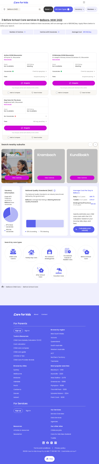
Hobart (16, 397)
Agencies (54, 421)
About (36, 314)
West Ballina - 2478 (58, 378)
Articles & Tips (19, 356)
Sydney (16, 370)
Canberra (17, 389)
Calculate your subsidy (83, 229)
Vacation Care (58, 276)
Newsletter (18, 434)
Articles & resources (21, 430)
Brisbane (17, 378)
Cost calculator (19, 344)
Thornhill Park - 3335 (59, 389)
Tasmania (54, 361)
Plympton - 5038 (57, 385)
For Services (21, 403)
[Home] (2, 287)
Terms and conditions (42, 448)
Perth (16, 385)
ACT (52, 353)
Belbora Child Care (13, 287)
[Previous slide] (90, 144)
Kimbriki (12, 154)
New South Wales (57, 334)
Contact (44, 314)
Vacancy (79, 9)
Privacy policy (60, 448)
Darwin (16, 393)
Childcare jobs (56, 430)
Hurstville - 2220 (57, 374)
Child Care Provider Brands (24, 360)
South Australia (56, 345)
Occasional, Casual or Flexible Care (67, 258)
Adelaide (17, 381)
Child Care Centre (13, 258)
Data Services (56, 417)
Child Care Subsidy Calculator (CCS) (27, 340)
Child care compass (21, 348)
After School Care (40, 276)
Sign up (18, 331)
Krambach (46, 154)
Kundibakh (79, 154)
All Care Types (63, 9)
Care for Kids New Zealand (61, 434)
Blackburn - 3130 (57, 370)
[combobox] (22, 9)
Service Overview (57, 414)
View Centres (17, 178)
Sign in (27, 331)
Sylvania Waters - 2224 (59, 393)
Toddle (53, 438)
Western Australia (58, 349)
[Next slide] (95, 144)
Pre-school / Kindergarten (49, 258)
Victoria (54, 337)
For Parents (20, 323)
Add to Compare (15, 92)
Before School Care (86, 258)
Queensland (55, 341)
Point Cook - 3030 (57, 397)
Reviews (92, 9)
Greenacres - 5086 (58, 381)
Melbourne (18, 374)
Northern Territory (58, 357)
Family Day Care (31, 258)
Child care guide (20, 352)
